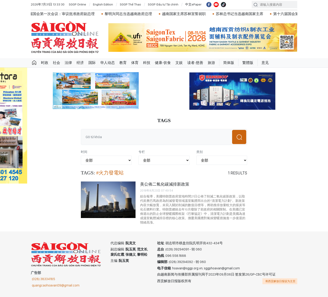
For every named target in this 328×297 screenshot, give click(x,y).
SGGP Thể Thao (130, 4)
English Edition (103, 4)
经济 (80, 62)
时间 (84, 152)
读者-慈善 (195, 62)
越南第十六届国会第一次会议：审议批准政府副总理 (58, 14)
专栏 (141, 152)
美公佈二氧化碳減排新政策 (164, 184)
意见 (265, 62)
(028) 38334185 (43, 279)
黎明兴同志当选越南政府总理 (133, 14)
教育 (123, 62)
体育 (134, 62)
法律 (68, 62)
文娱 (179, 62)
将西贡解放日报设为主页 (280, 281)
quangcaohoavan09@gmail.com (55, 285)
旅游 (211, 62)
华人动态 (107, 62)
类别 (199, 152)
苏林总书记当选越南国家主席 (244, 14)
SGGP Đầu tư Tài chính (163, 4)
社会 (56, 62)
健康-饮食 (163, 62)
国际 (92, 62)
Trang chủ (34, 62)
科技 (146, 62)
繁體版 (247, 62)
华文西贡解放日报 (65, 37)
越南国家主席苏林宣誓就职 (189, 14)
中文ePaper (193, 4)
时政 (44, 62)
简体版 (228, 62)
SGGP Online (77, 4)
